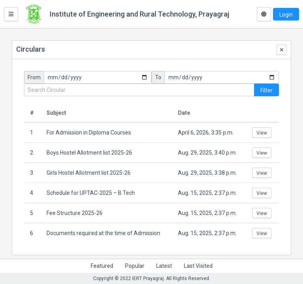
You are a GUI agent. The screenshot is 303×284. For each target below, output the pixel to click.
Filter (266, 90)
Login (286, 14)
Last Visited (198, 266)
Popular (134, 266)
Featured (102, 266)
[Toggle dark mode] (264, 14)
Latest (164, 266)
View (261, 133)
